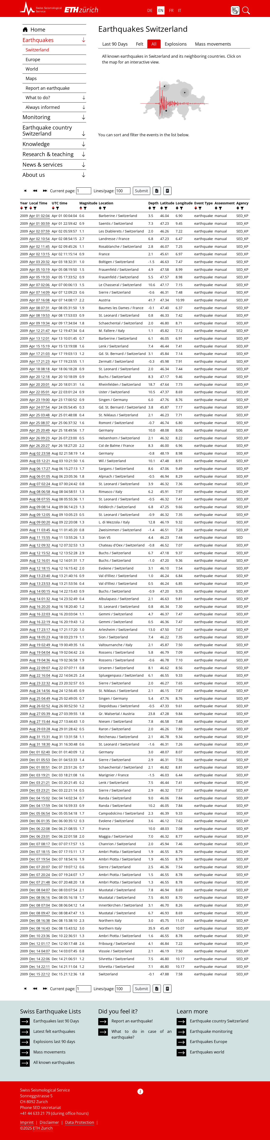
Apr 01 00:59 (39, 223)
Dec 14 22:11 (39, 966)
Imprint (27, 1122)
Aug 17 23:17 (39, 629)
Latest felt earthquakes (54, 1031)
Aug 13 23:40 (39, 575)
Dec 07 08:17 (39, 844)
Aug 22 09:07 (39, 668)
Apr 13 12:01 (39, 338)
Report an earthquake (48, 88)
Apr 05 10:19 (39, 269)
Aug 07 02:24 (39, 484)
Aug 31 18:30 (39, 744)
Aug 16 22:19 (39, 621)
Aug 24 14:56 (39, 690)
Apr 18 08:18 (39, 369)
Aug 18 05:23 (39, 637)
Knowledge (54, 144)
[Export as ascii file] (167, 191)
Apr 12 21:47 (39, 330)
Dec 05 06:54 (39, 813)
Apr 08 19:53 (39, 315)
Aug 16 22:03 (39, 614)
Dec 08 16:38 (39, 920)
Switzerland (37, 50)
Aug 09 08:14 (39, 507)
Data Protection (79, 1122)
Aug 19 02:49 (39, 644)
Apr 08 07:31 (39, 307)
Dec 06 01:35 (39, 821)
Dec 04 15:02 (39, 798)
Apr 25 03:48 (39, 415)
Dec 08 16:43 (39, 928)
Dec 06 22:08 (39, 828)
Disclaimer (49, 1122)
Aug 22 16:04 (39, 675)
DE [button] (149, 10)
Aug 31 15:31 (39, 736)
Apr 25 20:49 (39, 430)
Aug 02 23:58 (39, 453)
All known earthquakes (54, 1062)
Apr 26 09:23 (39, 438)
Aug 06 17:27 (39, 468)
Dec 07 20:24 (39, 874)
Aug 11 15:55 (39, 537)
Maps (31, 78)
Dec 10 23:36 (39, 935)
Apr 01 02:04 (39, 215)
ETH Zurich (43, 1128)
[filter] (25, 208)
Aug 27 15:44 (39, 721)
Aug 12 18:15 (39, 568)
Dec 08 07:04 (39, 905)
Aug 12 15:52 (39, 553)
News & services (54, 164)
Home (33, 29)
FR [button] (171, 10)
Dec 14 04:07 (39, 951)
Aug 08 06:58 (39, 491)
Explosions (176, 44)
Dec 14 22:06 (39, 958)
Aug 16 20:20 (39, 606)
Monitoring (54, 117)
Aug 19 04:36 (39, 660)
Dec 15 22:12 (39, 974)
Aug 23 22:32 (39, 683)
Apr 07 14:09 (39, 292)
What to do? (56, 97)
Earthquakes (54, 40)
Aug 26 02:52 (39, 706)
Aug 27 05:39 (39, 713)
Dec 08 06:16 (39, 897)
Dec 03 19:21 (39, 775)
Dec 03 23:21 (39, 790)
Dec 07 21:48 (39, 882)
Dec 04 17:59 (39, 805)
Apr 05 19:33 (39, 277)
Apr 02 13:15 (39, 254)
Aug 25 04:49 (39, 698)
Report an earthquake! (132, 1021)
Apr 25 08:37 (39, 422)
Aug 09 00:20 (39, 522)
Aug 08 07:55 (39, 499)
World (32, 69)
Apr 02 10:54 (39, 238)
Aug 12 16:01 (39, 560)
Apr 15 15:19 (39, 346)
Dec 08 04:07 (39, 890)
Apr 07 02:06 (39, 284)
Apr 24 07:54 (39, 407)
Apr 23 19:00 (39, 399)
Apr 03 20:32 (39, 261)
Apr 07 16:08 (39, 300)
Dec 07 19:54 (39, 859)
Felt (139, 44)
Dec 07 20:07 (39, 867)
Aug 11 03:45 (39, 530)
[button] (41, 8)
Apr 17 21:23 (39, 361)
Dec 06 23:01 (39, 836)
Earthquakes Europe (208, 1041)
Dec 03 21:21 (39, 782)
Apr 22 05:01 (39, 392)
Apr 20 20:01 (39, 384)
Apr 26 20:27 (39, 445)
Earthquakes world (207, 1052)
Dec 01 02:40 (39, 752)
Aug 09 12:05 (39, 514)
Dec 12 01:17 (39, 943)
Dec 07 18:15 (39, 851)
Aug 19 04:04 (39, 652)
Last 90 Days (115, 44)
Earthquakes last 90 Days (56, 1021)
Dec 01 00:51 (39, 767)
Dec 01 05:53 (39, 759)
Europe (33, 59)
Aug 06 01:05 (39, 476)
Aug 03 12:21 (39, 460)
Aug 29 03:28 (39, 729)
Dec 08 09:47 (39, 913)
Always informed (56, 107)
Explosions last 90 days (54, 1041)
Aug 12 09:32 (39, 545)
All (154, 44)
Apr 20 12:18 (39, 376)
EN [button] (160, 10)
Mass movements (213, 44)
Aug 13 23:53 (39, 583)
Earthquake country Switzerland (54, 130)
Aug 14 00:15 (39, 591)
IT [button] (179, 10)
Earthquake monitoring (211, 1031)
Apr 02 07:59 (39, 231)
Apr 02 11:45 (39, 246)
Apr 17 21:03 (39, 353)
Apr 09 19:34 (39, 323)
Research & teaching (54, 154)
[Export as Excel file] (157, 191)
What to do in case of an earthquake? (142, 1034)
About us (54, 174)
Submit (141, 190)
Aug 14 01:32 (39, 598)
